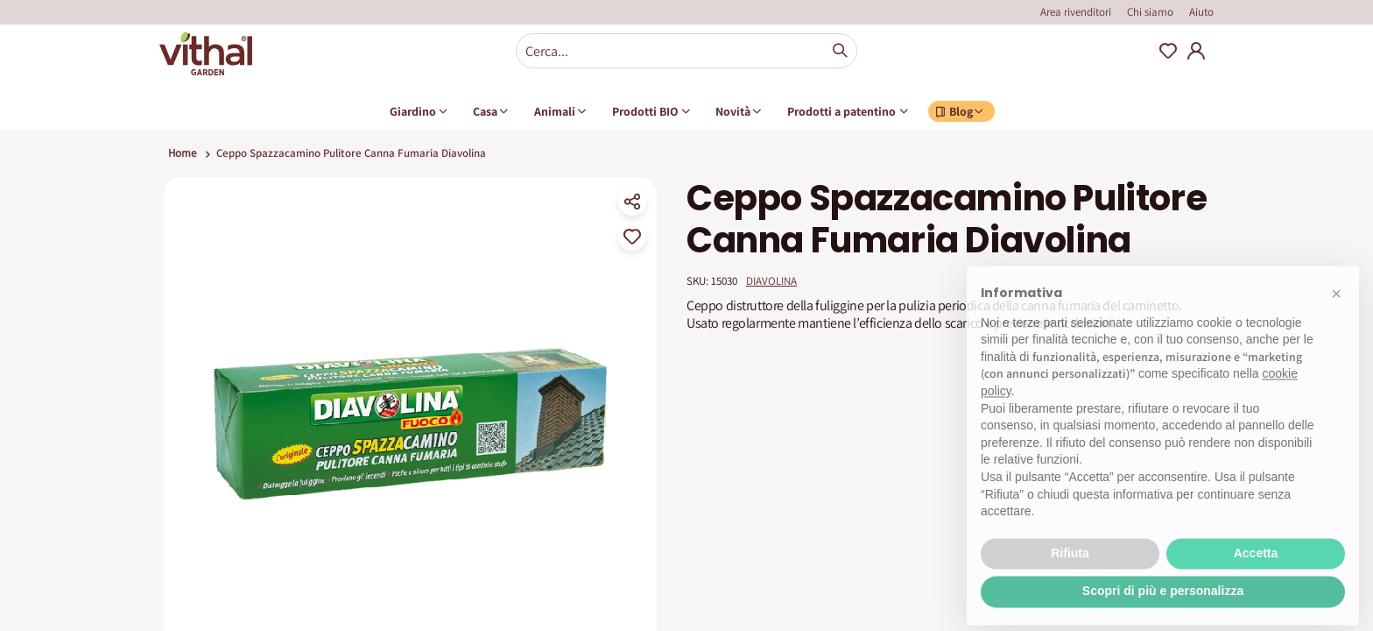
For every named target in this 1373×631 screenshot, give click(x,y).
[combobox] (686, 50)
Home (182, 152)
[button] (1336, 327)
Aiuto (1201, 11)
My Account (1196, 50)
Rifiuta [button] (1070, 586)
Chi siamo (1150, 11)
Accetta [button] (1256, 586)
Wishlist (1168, 50)
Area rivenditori (1075, 11)
